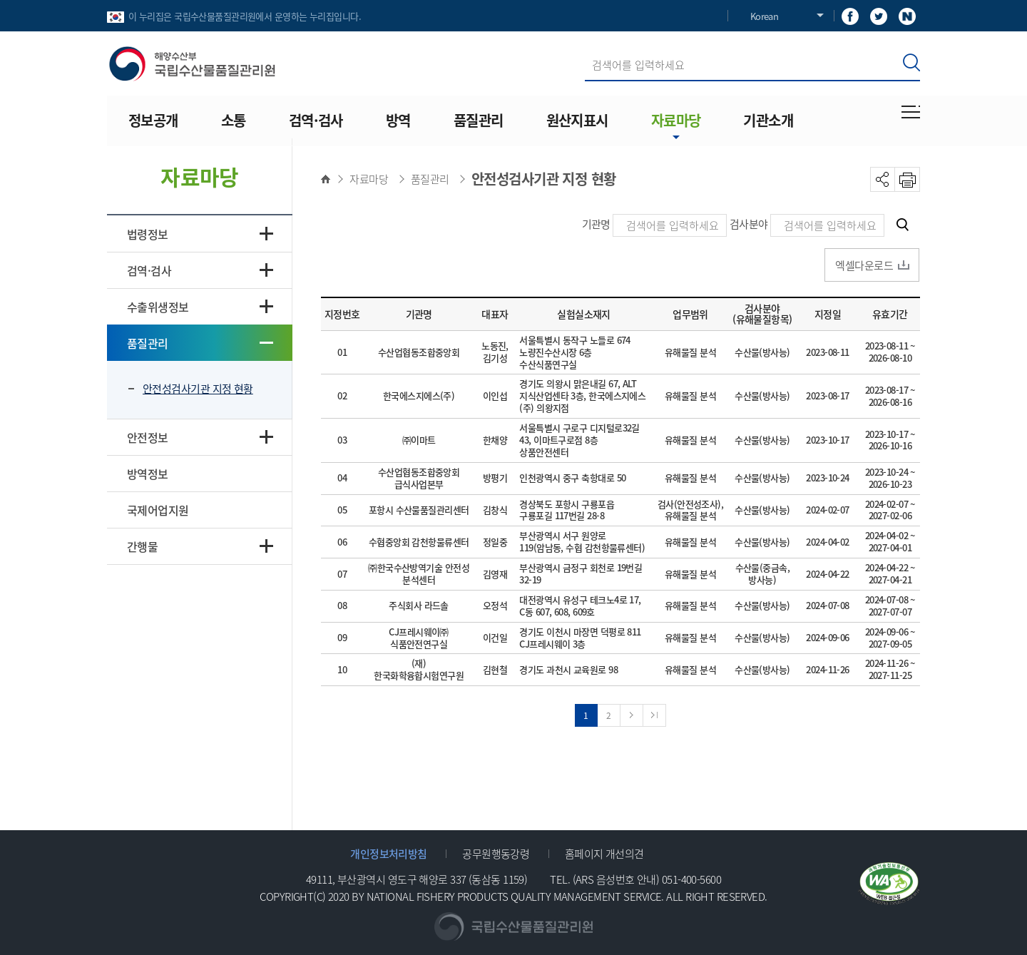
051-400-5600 (691, 879)
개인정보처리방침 (388, 853)
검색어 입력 (585, 48)
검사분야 (749, 223)
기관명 (596, 223)
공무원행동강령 (495, 853)
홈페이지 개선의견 (604, 853)
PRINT (907, 179)
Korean (764, 16)
